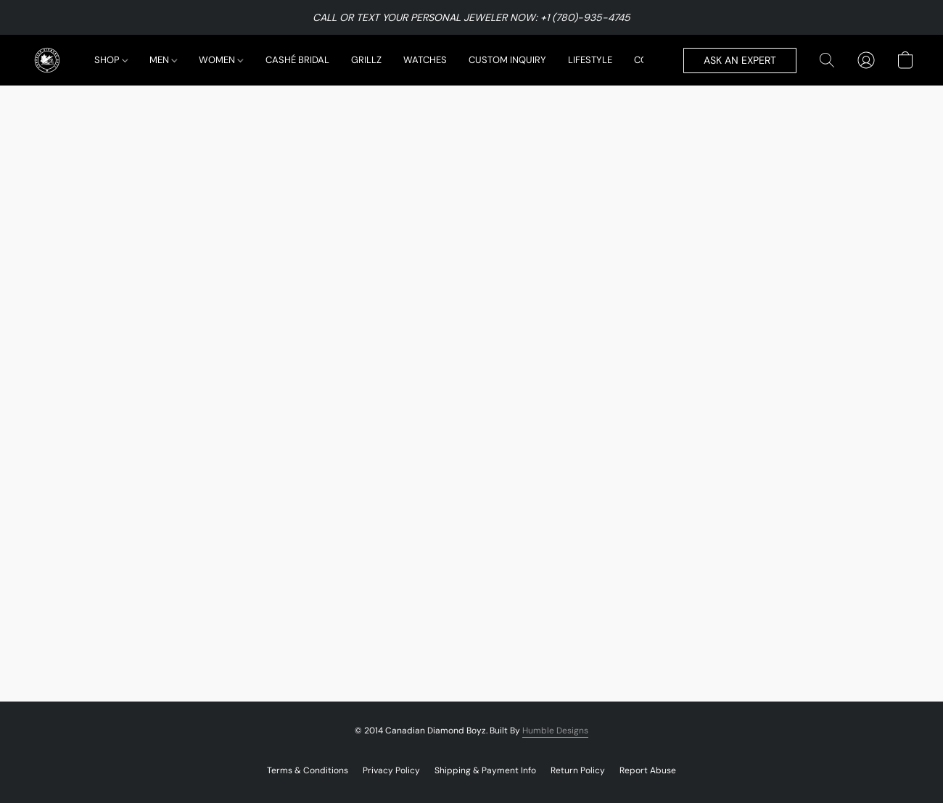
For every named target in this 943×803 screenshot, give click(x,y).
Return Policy (578, 770)
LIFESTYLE (590, 60)
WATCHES (425, 60)
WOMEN (220, 60)
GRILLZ (366, 60)
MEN (162, 60)
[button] (47, 60)
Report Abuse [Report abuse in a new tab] (647, 770)
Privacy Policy (391, 770)
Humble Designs (555, 730)
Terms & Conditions (307, 770)
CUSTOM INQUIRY (507, 60)
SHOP (110, 60)
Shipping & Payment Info (485, 770)
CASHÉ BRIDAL (297, 60)
